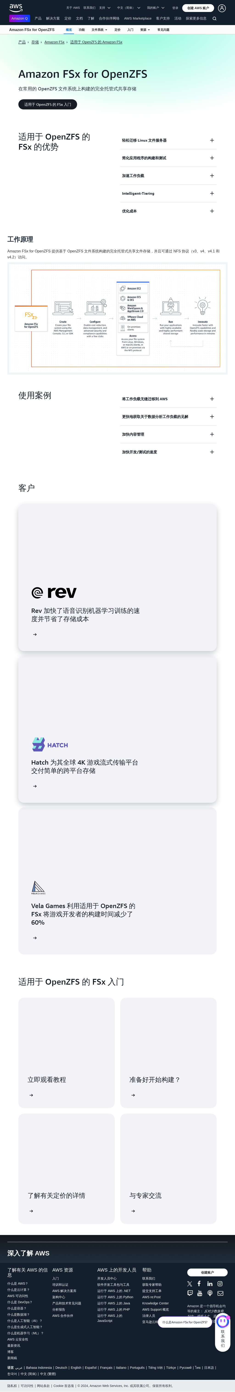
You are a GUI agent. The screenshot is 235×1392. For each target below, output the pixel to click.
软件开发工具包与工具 (113, 1284)
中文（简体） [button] (128, 7)
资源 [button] (144, 29)
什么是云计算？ (18, 1290)
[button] (198, 8)
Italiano (121, 1367)
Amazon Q (19, 18)
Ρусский (186, 1367)
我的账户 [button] (155, 7)
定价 (67, 18)
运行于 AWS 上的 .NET (114, 1291)
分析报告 (58, 1309)
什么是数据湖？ (18, 1314)
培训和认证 (60, 1284)
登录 (175, 8)
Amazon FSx (54, 42)
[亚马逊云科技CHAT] (222, 1322)
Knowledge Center (155, 1303)
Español (91, 1367)
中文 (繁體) (48, 1374)
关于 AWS (73, 7)
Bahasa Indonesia (39, 1367)
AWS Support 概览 (155, 1309)
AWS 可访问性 (17, 1296)
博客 (10, 1352)
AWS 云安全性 (17, 1339)
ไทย (198, 1367)
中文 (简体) (28, 1374)
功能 (82, 29)
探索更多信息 (196, 18)
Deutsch (61, 1367)
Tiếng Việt (155, 1367)
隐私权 (12, 1386)
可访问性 (27, 1386)
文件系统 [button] (99, 29)
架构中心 (58, 1297)
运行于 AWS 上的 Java (113, 1303)
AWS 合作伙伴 (62, 1316)
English (76, 1367)
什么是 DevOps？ (20, 1302)
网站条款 (43, 1386)
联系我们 (89, 7)
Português (137, 1367)
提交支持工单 (152, 1291)
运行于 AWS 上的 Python (115, 1297)
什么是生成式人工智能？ (25, 1327)
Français (106, 1367)
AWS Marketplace (137, 18)
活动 (177, 18)
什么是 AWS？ (17, 1283)
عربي (18, 1367)
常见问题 (163, 29)
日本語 (209, 1367)
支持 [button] (104, 7)
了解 (90, 18)
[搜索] (215, 19)
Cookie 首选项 (63, 1386)
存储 (35, 42)
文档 (79, 18)
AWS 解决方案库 (64, 1291)
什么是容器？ (17, 1308)
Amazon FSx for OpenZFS (31, 30)
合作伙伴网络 (109, 18)
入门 (130, 29)
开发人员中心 (107, 1278)
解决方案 (53, 18)
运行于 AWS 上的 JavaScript (109, 1318)
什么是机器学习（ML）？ (25, 1333)
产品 (38, 18)
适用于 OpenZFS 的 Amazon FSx (96, 42)
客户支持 (163, 18)
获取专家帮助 (152, 1284)
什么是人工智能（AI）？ (24, 1321)
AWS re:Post (151, 1297)
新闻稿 (12, 1358)
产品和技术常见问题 (66, 1303)
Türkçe (171, 1367)
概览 (69, 29)
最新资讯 (13, 1345)
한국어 (12, 1374)
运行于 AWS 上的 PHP (113, 1309)
